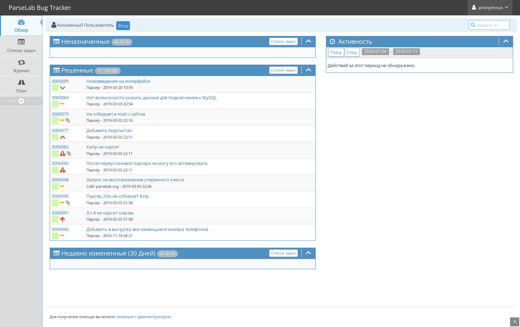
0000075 (60, 114)
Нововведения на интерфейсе (118, 81)
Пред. (336, 52)
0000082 (60, 147)
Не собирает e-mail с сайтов (115, 114)
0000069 (60, 97)
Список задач (283, 41)
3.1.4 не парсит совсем (110, 213)
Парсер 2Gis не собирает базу (117, 196)
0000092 (60, 163)
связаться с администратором (143, 316)
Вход (123, 25)
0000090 (60, 196)
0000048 (60, 179)
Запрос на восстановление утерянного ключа (135, 179)
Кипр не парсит (102, 147)
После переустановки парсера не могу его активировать (147, 163)
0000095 (60, 81)
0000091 (60, 213)
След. (352, 52)
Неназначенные (85, 41)
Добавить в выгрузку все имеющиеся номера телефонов (147, 229)
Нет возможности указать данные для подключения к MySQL (151, 97)
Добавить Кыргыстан (109, 130)
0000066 (60, 229)
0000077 (60, 130)
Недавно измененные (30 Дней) (108, 253)
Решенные (77, 70)
